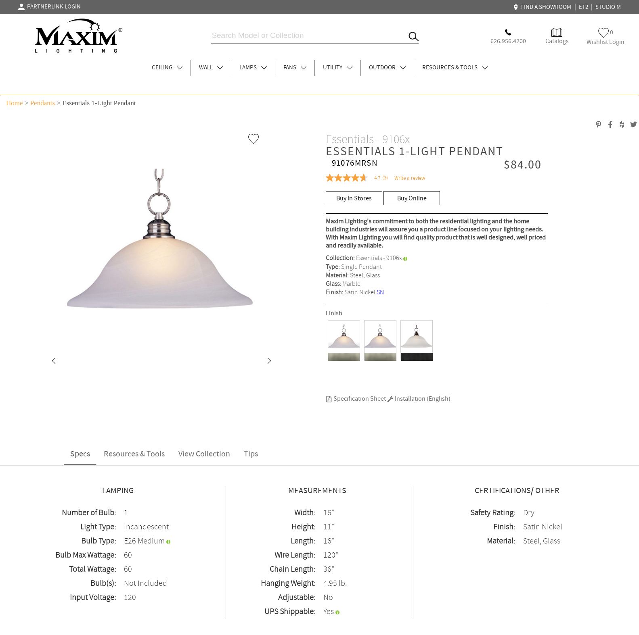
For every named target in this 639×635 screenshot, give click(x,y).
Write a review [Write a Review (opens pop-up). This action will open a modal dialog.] (409, 178)
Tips (251, 454)
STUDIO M (608, 7)
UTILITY (337, 68)
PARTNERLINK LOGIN (49, 7)
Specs (80, 454)
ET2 (583, 7)
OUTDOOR (387, 68)
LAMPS (253, 68)
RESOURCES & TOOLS (455, 68)
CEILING (167, 68)
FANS (294, 68)
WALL (211, 68)
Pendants (42, 103)
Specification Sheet (356, 399)
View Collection (204, 454)
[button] (53, 362)
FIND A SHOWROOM (543, 7)
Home (14, 103)
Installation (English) (418, 399)
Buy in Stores (354, 198)
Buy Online (412, 198)
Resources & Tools (134, 454)
